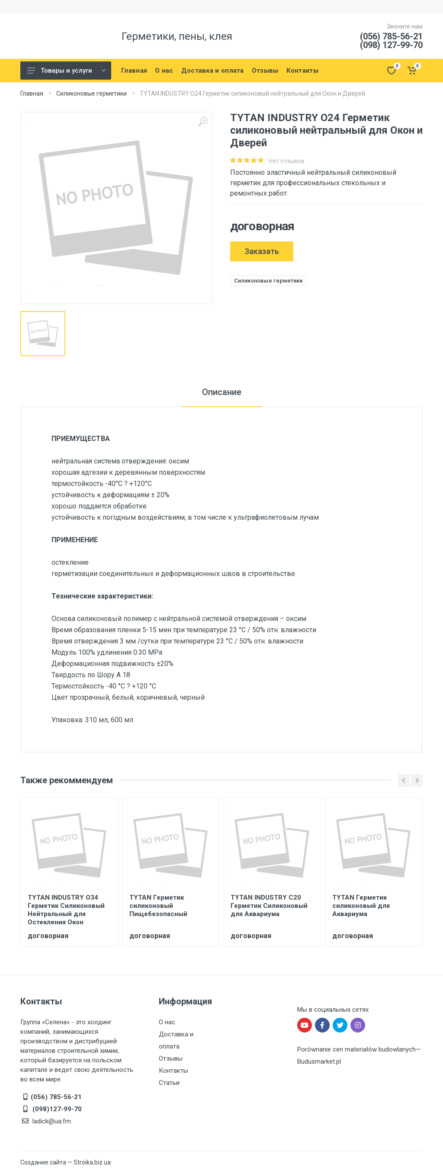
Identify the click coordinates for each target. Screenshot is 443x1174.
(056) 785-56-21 (391, 36)
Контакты (173, 1070)
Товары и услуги (66, 70)
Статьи (169, 1083)
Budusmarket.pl (319, 1061)
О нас (167, 1022)
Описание (221, 392)
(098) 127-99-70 (391, 45)
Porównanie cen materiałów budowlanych (356, 1049)
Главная (31, 93)
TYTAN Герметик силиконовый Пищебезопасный (158, 906)
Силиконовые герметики (91, 93)
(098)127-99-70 (56, 1109)
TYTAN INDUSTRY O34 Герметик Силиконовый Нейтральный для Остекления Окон (66, 910)
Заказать (261, 251)
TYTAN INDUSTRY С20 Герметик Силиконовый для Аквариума (269, 906)
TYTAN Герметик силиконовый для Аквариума (361, 906)
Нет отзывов (287, 161)
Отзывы (171, 1058)
